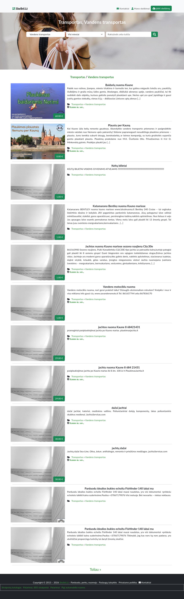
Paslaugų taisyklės (108, 582)
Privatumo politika (128, 582)
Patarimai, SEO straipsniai (36, 587)
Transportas (77, 77)
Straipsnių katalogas (11, 587)
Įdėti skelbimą (161, 8)
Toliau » (95, 569)
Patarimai (55, 587)
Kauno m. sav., (77, 107)
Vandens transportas (101, 77)
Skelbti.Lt (20, 8)
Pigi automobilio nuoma (73, 587)
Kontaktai (123, 8)
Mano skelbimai (140, 8)
